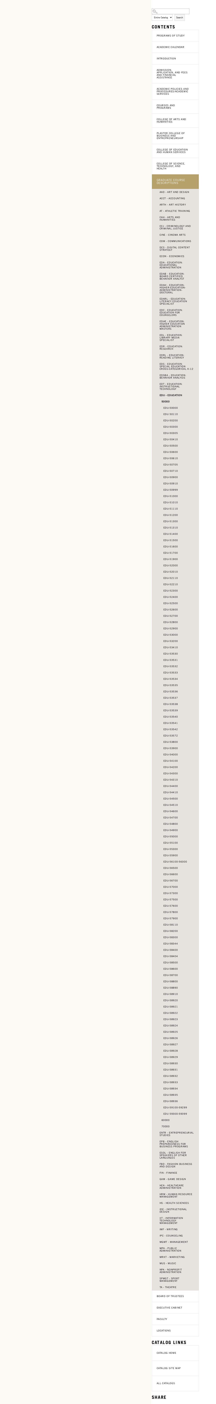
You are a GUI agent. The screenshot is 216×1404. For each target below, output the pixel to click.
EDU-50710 (170, 470)
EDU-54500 (170, 798)
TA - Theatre (168, 1287)
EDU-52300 (170, 590)
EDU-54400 (170, 786)
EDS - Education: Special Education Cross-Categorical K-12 (176, 366)
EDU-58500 (170, 962)
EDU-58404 (170, 956)
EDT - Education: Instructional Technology (171, 386)
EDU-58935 (170, 1094)
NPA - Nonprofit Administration (171, 1271)
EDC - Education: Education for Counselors (171, 312)
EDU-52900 (170, 628)
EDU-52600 (170, 609)
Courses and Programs (166, 106)
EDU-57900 (170, 918)
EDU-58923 (170, 1019)
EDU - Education (171, 395)
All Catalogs (166, 1383)
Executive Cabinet (169, 1307)
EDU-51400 (170, 533)
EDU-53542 (170, 729)
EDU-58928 (170, 1050)
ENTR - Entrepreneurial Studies (177, 1134)
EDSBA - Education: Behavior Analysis (173, 376)
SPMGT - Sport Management (169, 1279)
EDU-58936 (170, 1101)
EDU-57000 (170, 886)
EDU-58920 (170, 1000)
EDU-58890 (170, 987)
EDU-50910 (170, 483)
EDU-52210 (170, 584)
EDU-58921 (170, 1006)
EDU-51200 (170, 515)
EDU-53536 (170, 691)
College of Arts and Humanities (171, 120)
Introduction (166, 58)
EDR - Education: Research (171, 347)
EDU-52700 (170, 615)
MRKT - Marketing (172, 1257)
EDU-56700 (170, 880)
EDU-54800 (170, 823)
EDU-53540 (170, 716)
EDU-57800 (170, 912)
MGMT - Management (174, 1242)
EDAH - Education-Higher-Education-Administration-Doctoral (173, 289)
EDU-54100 (170, 760)
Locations (164, 1330)
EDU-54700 (170, 817)
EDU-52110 (170, 578)
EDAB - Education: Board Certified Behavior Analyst (172, 276)
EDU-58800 (170, 981)
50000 (165, 401)
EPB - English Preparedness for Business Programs (174, 1144)
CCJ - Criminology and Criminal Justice (175, 227)
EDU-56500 (170, 868)
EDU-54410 (170, 792)
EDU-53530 (170, 653)
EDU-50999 (170, 489)
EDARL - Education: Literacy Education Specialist (173, 301)
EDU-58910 (170, 994)
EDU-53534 (170, 678)
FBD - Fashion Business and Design (176, 1165)
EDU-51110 (170, 508)
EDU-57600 (170, 905)
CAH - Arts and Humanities (170, 218)
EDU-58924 (170, 1025)
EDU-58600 (170, 968)
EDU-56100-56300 (175, 861)
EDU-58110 (170, 924)
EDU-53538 (170, 704)
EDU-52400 (170, 597)
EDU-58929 (170, 1057)
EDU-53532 (170, 666)
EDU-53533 (170, 672)
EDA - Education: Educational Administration (171, 265)
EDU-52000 (170, 565)
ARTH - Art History (173, 204)
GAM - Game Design (173, 1179)
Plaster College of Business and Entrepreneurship (171, 136)
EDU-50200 (170, 420)
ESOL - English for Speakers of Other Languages (173, 1155)
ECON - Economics (172, 256)
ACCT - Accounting (172, 198)
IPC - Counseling (171, 1235)
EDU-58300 (170, 937)
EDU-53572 (170, 735)
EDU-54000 (170, 754)
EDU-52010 (170, 571)
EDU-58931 (170, 1069)
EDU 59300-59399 (175, 1113)
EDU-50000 (170, 407)
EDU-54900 (170, 830)
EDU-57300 (170, 893)
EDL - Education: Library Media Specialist (171, 337)
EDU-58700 (170, 975)
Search (179, 17)
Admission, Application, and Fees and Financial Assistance (172, 74)
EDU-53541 (170, 723)
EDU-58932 (170, 1076)
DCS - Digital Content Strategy (175, 248)
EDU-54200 (170, 767)
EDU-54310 (170, 779)
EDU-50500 (170, 445)
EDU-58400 (170, 949)
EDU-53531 (170, 660)
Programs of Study (171, 35)
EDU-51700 (170, 552)
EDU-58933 (170, 1082)
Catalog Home (166, 1352)
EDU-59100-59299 (175, 1107)
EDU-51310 (170, 527)
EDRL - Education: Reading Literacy (172, 356)
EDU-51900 (170, 559)
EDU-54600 (170, 811)
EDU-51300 (170, 521)
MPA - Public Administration (170, 1249)
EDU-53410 (170, 647)
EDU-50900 (170, 477)
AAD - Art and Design (174, 192)
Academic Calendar (170, 47)
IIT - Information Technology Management (171, 1220)
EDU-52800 (170, 622)
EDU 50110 (170, 414)
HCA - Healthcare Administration (172, 1186)
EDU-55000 (170, 836)
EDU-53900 (170, 748)
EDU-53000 (170, 634)
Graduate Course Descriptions (171, 181)
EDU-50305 (170, 433)
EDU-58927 (170, 1044)
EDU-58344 (170, 943)
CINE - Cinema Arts (173, 234)
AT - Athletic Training (175, 211)
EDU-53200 (170, 641)
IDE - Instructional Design (173, 1210)
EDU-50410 (170, 439)
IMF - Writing (169, 1229)
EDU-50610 (170, 458)
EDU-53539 (170, 710)
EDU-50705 (170, 464)
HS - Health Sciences (174, 1203)
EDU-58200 (170, 931)
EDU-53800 (170, 741)
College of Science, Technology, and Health (171, 166)
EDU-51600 (170, 546)
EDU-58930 (170, 1063)
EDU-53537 (170, 697)
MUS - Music (168, 1263)
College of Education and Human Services (172, 151)
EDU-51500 (170, 540)
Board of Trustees (170, 1296)
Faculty (162, 1319)
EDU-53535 (170, 685)
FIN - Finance (168, 1172)
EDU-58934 (170, 1088)
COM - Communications (175, 241)
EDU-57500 (170, 899)
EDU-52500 (170, 603)
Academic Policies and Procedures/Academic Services (173, 91)
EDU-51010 (170, 502)
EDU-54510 (170, 805)
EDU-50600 (170, 452)
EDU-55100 (170, 842)
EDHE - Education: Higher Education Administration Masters (172, 325)
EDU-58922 (170, 1013)
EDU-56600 (170, 874)
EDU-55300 (170, 849)
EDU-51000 (170, 496)
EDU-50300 (170, 426)
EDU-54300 (170, 773)
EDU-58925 (170, 1031)
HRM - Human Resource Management (176, 1195)
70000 (165, 1126)
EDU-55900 (170, 855)
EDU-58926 (170, 1038)
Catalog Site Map (169, 1368)
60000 (165, 1120)
